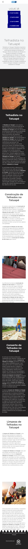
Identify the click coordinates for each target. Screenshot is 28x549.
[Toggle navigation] (3, 2)
